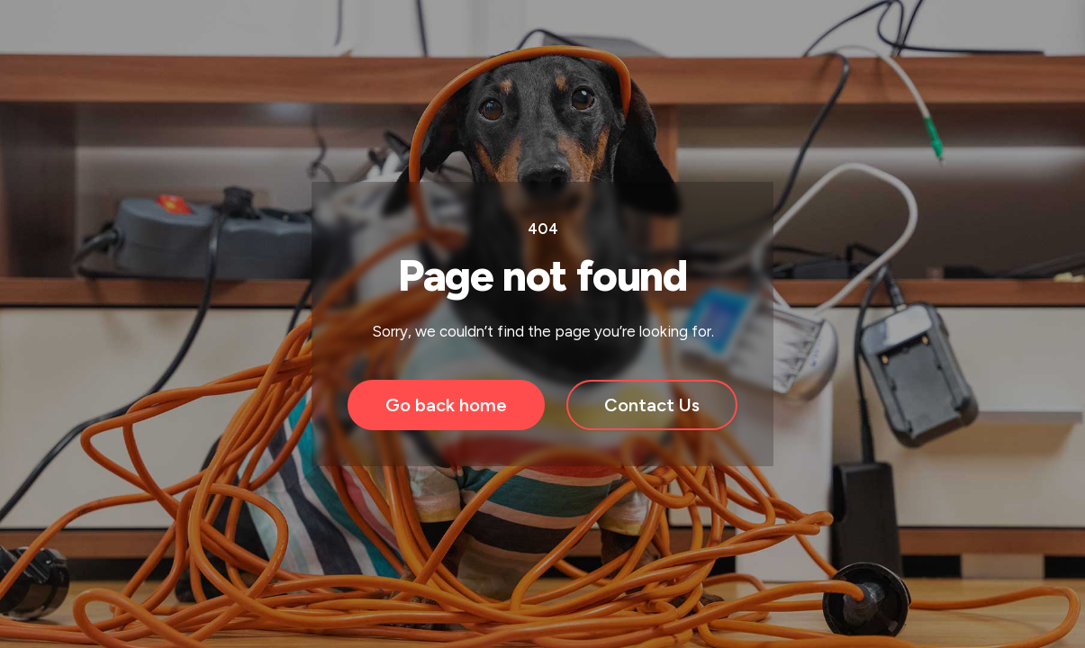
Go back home (446, 405)
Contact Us (652, 405)
